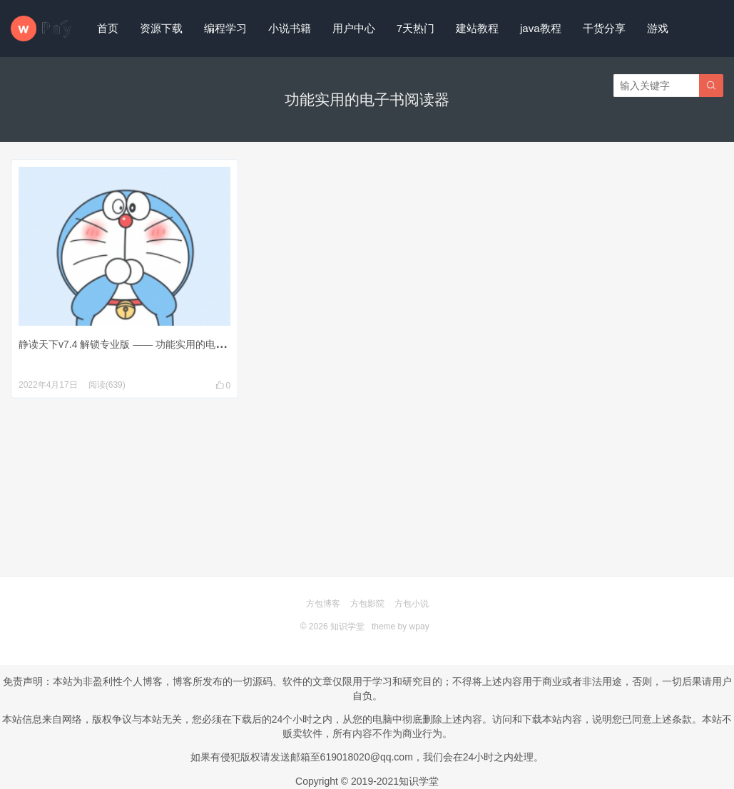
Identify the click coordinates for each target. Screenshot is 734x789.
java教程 (540, 28)
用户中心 (353, 28)
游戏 (657, 28)
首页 (107, 28)
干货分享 (604, 28)
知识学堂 (347, 626)
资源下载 (161, 28)
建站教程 (477, 28)
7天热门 (415, 28)
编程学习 (225, 28)
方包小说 (411, 604)
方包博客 (323, 604)
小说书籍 (289, 28)
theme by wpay (400, 626)
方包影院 (367, 604)
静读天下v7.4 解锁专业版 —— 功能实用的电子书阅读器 (142, 344)
